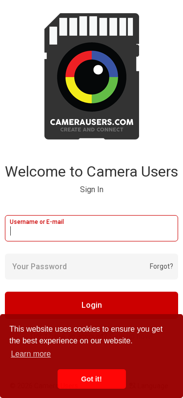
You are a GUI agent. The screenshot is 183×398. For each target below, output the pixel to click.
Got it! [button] (91, 379)
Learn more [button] (31, 354)
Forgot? (161, 266)
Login (91, 305)
